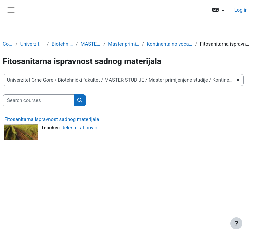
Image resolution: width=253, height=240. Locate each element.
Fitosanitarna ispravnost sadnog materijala (51, 119)
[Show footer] (236, 223)
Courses (8, 44)
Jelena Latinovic (79, 128)
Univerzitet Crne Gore (32, 44)
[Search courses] (38, 100)
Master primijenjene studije (123, 44)
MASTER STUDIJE (91, 44)
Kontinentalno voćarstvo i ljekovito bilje (169, 44)
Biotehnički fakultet (62, 44)
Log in (241, 10)
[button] (218, 10)
